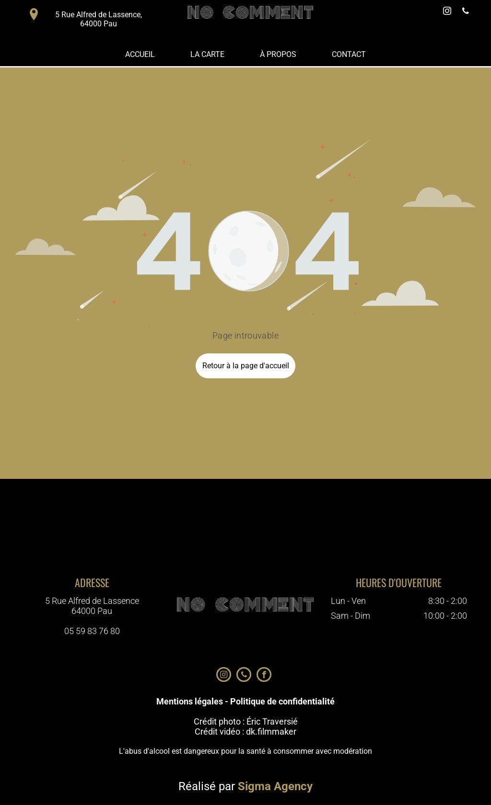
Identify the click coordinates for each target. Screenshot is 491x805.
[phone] (465, 12)
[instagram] (447, 12)
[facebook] (264, 675)
